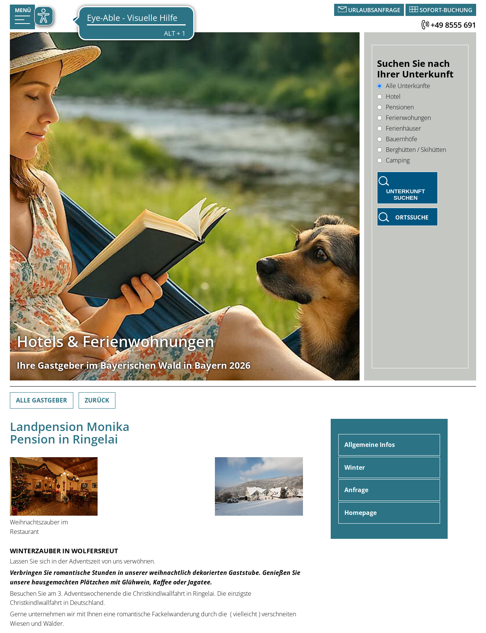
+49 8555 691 (453, 25)
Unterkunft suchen (405, 194)
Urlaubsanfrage (374, 10)
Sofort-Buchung (446, 10)
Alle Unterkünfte (403, 86)
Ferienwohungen (404, 118)
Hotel (389, 96)
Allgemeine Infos (369, 444)
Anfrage (356, 490)
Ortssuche (411, 217)
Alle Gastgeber (41, 400)
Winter (354, 467)
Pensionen (395, 107)
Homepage (360, 512)
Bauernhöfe (397, 139)
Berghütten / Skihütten (411, 149)
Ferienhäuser (399, 128)
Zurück (97, 400)
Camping (393, 160)
